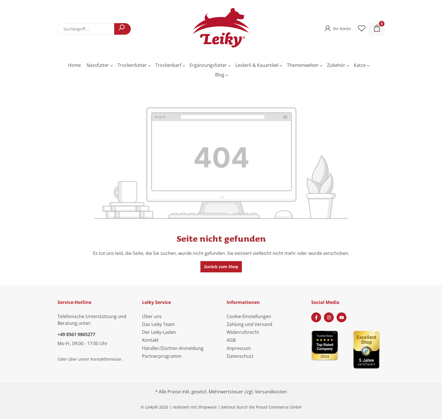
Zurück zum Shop (221, 266)
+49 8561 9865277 (76, 334)
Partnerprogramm (162, 356)
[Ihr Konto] (337, 27)
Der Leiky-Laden (159, 332)
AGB (231, 340)
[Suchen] (122, 29)
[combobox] (86, 29)
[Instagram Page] (329, 317)
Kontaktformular (105, 359)
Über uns (152, 316)
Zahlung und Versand (249, 324)
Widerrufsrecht (243, 332)
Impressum (239, 348)
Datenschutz (240, 356)
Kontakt (150, 340)
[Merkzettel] (361, 28)
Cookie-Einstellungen (249, 316)
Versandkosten (271, 392)
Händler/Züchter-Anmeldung (173, 348)
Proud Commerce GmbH (279, 407)
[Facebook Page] (316, 317)
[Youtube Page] (341, 317)
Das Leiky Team (158, 324)
